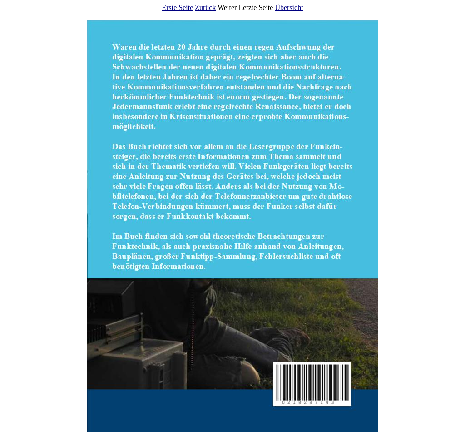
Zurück (205, 7)
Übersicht (289, 7)
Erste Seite (177, 7)
